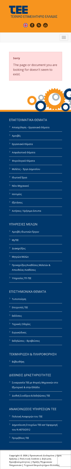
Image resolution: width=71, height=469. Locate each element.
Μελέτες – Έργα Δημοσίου (26, 169)
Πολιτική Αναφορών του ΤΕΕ (27, 416)
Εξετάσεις (17, 202)
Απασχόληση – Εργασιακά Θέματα (30, 127)
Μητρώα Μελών (20, 256)
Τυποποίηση (19, 299)
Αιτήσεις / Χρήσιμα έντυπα (26, 210)
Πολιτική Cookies (29, 458)
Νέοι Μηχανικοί (20, 185)
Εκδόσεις (17, 315)
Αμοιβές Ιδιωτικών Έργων (25, 231)
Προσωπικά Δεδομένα (42, 455)
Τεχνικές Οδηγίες (21, 324)
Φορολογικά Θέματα (23, 160)
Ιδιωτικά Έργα (19, 177)
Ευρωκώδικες (19, 332)
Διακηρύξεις (19, 248)
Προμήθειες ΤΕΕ (20, 438)
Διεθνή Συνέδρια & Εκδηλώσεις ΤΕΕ (31, 395)
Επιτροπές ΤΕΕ (20, 307)
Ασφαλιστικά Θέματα (23, 152)
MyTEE (15, 240)
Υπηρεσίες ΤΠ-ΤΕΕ (21, 278)
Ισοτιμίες (17, 194)
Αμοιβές (16, 135)
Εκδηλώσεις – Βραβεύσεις (26, 340)
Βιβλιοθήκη (18, 361)
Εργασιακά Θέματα (22, 144)
